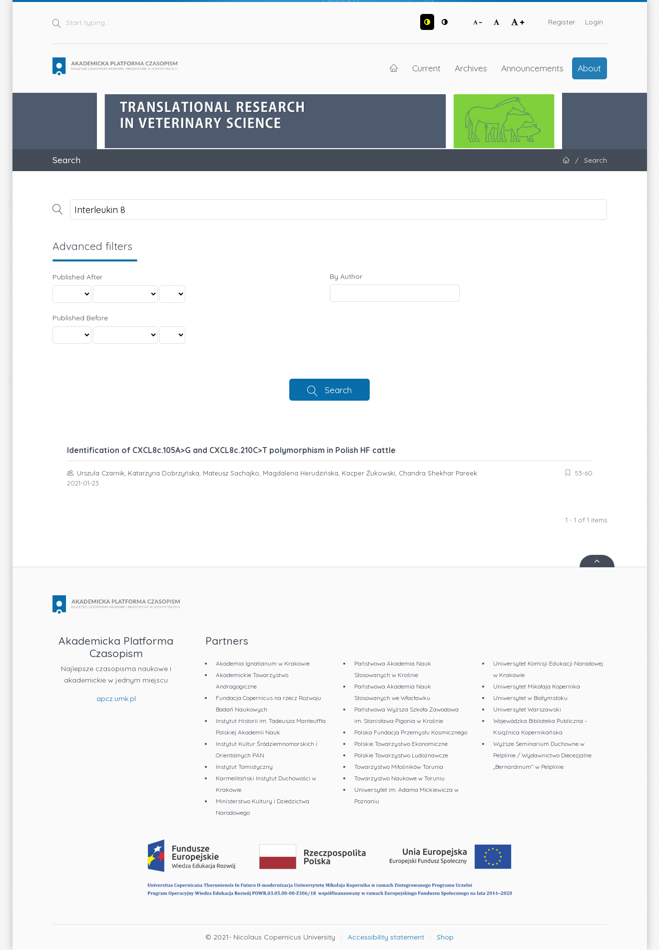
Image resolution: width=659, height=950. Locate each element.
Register (561, 21)
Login (594, 21)
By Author (346, 276)
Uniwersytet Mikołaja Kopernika (536, 686)
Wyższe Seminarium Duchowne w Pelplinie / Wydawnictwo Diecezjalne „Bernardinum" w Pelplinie (542, 755)
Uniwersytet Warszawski (527, 709)
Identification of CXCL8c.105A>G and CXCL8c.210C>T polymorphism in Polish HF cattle (231, 450)
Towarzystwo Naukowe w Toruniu (399, 778)
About (589, 67)
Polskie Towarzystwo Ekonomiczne (401, 743)
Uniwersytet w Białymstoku (530, 698)
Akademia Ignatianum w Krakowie (263, 663)
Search (338, 389)
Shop (445, 937)
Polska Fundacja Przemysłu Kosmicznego (410, 732)
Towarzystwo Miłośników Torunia (398, 766)
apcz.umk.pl (116, 698)
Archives (471, 67)
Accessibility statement (386, 937)
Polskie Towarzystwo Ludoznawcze (401, 755)
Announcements (532, 67)
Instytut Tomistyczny (244, 766)
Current (426, 67)
